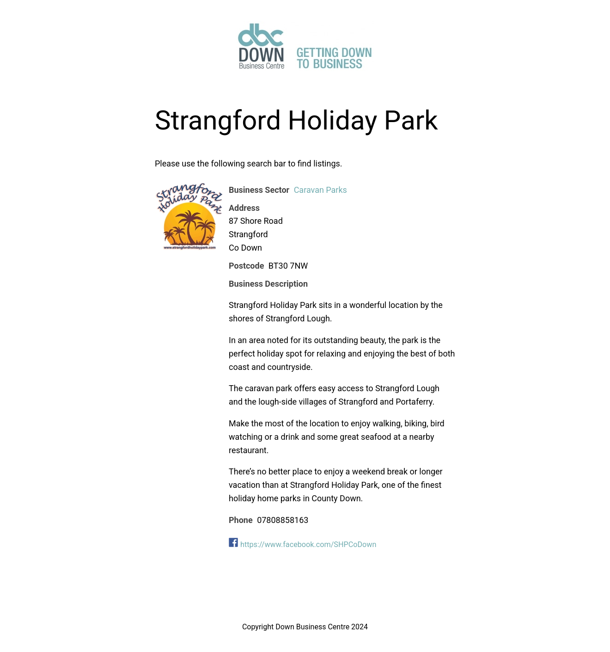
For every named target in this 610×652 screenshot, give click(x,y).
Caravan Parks (320, 190)
